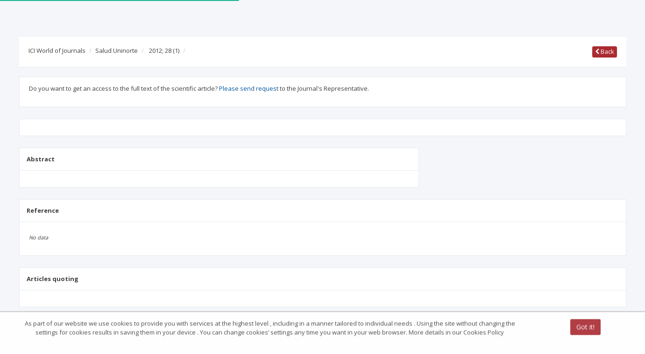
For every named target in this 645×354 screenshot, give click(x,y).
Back (604, 51)
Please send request (248, 88)
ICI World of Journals (56, 50)
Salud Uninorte (116, 50)
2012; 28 (164, 50)
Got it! (585, 327)
